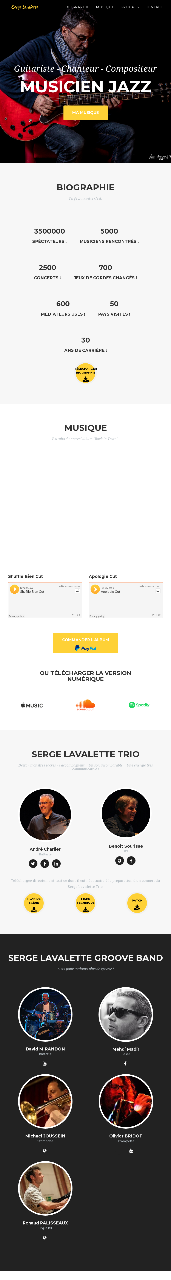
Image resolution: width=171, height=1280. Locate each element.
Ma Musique (85, 112)
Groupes (130, 12)
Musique (105, 12)
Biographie (77, 12)
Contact (154, 12)
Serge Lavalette (28, 11)
